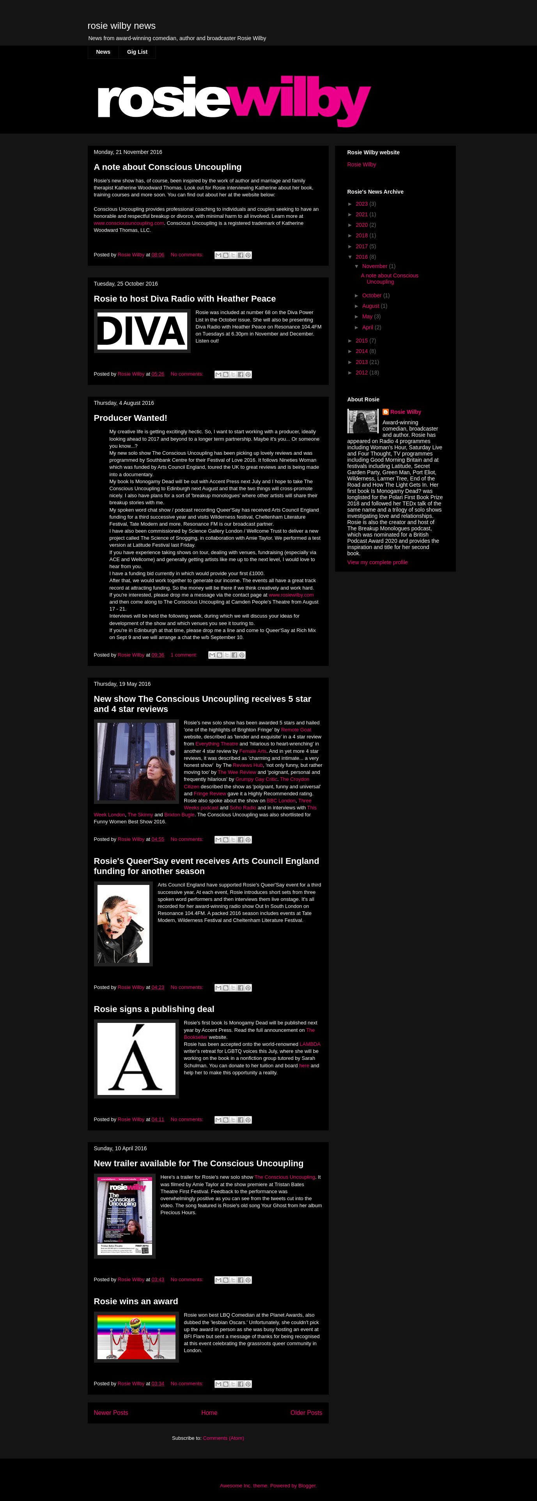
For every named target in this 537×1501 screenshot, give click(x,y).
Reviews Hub (248, 765)
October (372, 295)
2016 (362, 257)
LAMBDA (310, 1044)
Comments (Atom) (223, 1438)
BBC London (281, 800)
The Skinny (140, 815)
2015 (362, 340)
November (375, 266)
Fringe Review (210, 793)
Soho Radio (243, 808)
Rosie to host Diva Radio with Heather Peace (185, 299)
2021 (362, 214)
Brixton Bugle (179, 815)
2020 (362, 225)
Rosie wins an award (136, 1301)
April (368, 327)
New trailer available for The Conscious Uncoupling (199, 1163)
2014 (362, 351)
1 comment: (185, 655)
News (103, 52)
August (371, 306)
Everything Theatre (216, 744)
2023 (362, 204)
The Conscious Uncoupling (285, 1177)
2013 (362, 362)
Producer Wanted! (131, 418)
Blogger (306, 1486)
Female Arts (252, 751)
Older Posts (306, 1412)
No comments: (188, 255)
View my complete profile (377, 562)
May (368, 316)
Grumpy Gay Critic (256, 779)
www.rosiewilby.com (291, 595)
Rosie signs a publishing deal (154, 1009)
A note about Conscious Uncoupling (168, 167)
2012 (362, 372)
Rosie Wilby (361, 164)
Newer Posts (111, 1412)
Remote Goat (296, 730)
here (305, 1065)
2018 (362, 235)
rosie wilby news (122, 25)
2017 (362, 246)
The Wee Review (237, 772)
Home (209, 1412)
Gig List (137, 52)
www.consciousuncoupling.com (129, 223)
